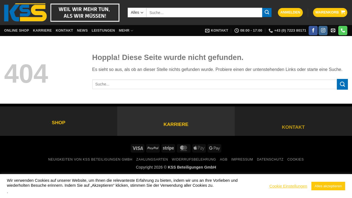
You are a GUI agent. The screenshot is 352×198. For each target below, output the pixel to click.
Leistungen (103, 30)
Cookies (295, 159)
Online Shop (16, 30)
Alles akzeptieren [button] (328, 186)
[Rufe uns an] (342, 30)
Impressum (242, 159)
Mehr (126, 30)
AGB (224, 159)
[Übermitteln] (267, 12)
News (82, 30)
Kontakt (64, 30)
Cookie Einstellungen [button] (288, 186)
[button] (290, 12)
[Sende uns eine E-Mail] (332, 30)
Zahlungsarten (152, 159)
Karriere (42, 30)
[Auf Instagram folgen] (323, 30)
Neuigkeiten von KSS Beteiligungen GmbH (90, 159)
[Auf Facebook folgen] (313, 30)
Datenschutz (270, 159)
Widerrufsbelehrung (194, 159)
